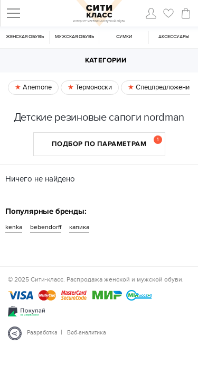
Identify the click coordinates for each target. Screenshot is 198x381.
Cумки (124, 37)
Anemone (36, 87)
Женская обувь (25, 37)
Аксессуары (173, 37)
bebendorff (45, 227)
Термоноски (93, 87)
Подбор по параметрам (107, 141)
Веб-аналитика (86, 332)
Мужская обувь (74, 37)
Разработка (42, 332)
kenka (13, 227)
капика (79, 227)
